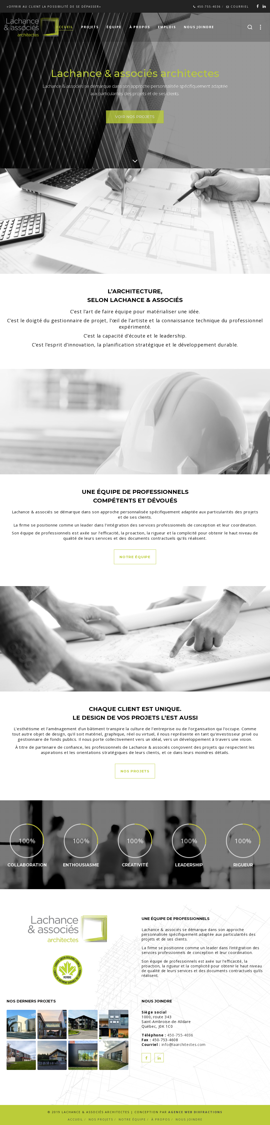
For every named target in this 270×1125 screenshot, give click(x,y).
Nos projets (101, 1119)
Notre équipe (132, 1119)
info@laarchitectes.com (184, 1044)
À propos (160, 1119)
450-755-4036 (207, 6)
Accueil (75, 1119)
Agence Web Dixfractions (195, 1112)
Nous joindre (189, 1119)
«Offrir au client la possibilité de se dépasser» (54, 6)
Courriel (237, 6)
